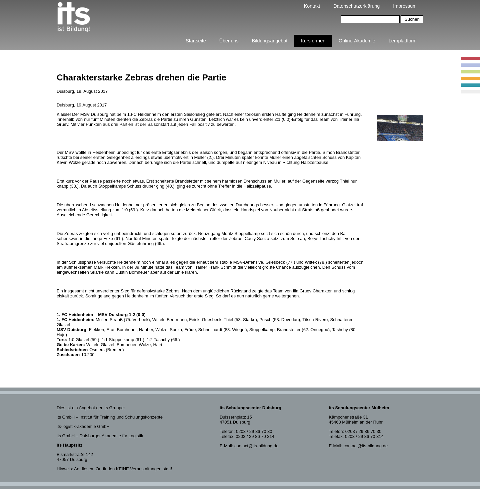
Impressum (405, 6)
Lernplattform (403, 40)
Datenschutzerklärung (356, 6)
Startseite (196, 40)
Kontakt (312, 6)
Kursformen (313, 40)
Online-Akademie (357, 40)
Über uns (229, 40)
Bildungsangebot (270, 40)
